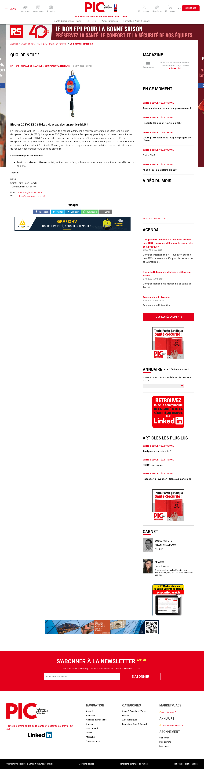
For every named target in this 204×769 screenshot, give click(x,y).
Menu (10, 8)
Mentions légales (86, 764)
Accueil (14, 43)
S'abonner (190, 8)
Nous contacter (93, 741)
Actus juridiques (110, 21)
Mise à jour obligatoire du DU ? (160, 170)
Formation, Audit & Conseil (137, 21)
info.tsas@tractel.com (30, 192)
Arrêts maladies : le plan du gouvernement (167, 108)
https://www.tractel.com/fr (31, 196)
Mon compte (165, 742)
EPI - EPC (91, 21)
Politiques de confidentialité (185, 764)
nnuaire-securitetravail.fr (171, 725)
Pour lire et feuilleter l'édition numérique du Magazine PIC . (175, 65)
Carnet (89, 732)
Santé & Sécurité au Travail (67, 21)
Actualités (90, 715)
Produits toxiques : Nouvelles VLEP (162, 123)
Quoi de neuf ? (28, 43)
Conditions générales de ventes (134, 764)
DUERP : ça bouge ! (153, 465)
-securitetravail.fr (167, 712)
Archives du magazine (96, 720)
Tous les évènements (168, 316)
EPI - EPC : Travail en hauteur (52, 43)
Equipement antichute (81, 43)
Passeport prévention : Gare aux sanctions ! (168, 479)
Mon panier (164, 746)
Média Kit (90, 737)
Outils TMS (149, 155)
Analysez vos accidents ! (157, 451)
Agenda (89, 724)
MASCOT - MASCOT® (154, 218)
